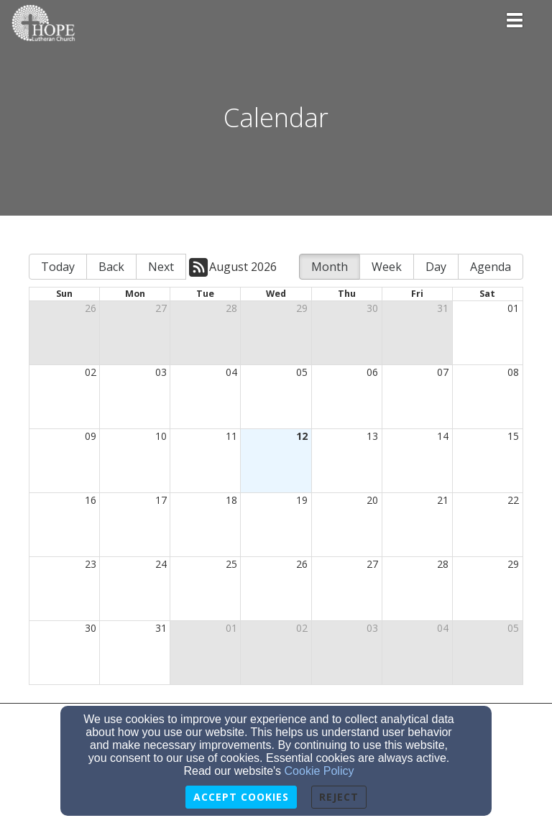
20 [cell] (372, 500)
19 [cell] (302, 500)
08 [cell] (513, 372)
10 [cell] (161, 436)
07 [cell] (442, 372)
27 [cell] (161, 308)
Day (436, 267)
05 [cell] (302, 372)
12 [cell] (302, 436)
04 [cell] (231, 372)
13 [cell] (372, 436)
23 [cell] (90, 564)
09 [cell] (90, 436)
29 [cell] (302, 308)
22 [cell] (513, 500)
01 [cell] (513, 308)
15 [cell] (513, 436)
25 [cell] (231, 564)
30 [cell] (372, 308)
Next (161, 267)
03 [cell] (161, 372)
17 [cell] (161, 500)
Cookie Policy (319, 771)
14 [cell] (442, 436)
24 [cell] (161, 564)
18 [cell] (231, 500)
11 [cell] (231, 436)
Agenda (490, 267)
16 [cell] (90, 500)
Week (387, 267)
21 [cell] (442, 500)
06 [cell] (372, 372)
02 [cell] (90, 372)
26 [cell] (90, 308)
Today (58, 267)
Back (111, 267)
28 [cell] (231, 308)
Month (329, 267)
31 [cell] (442, 308)
